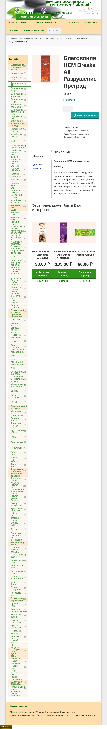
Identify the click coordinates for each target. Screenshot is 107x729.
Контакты (26, 22)
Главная (12, 22)
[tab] (41, 156)
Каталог (14, 30)
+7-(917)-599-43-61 (62, 13)
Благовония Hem (54, 39)
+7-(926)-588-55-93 (31, 13)
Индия (86, 134)
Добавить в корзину (85, 115)
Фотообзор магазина (34, 30)
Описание (38, 156)
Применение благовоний (74, 137)
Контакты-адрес (18, 706)
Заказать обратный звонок (33, 17)
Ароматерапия (76, 134)
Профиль (92, 23)
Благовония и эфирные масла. (32, 39)
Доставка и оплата (46, 22)
